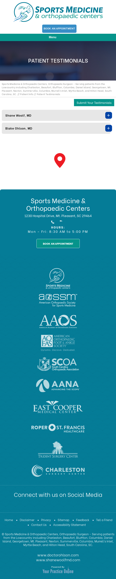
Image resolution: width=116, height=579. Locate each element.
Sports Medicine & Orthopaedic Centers (58, 204)
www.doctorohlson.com (58, 554)
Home (9, 520)
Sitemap (63, 520)
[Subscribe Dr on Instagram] (69, 506)
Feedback (82, 520)
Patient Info (26, 94)
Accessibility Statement (69, 524)
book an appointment (58, 243)
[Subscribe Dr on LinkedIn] (50, 506)
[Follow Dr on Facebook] (32, 506)
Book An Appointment (59, 28)
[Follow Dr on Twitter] (41, 506)
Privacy (46, 520)
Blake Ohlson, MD (18, 128)
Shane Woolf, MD (18, 115)
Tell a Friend (104, 520)
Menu (57, 37)
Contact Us (39, 524)
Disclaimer (27, 520)
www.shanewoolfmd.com (58, 559)
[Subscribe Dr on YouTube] (60, 506)
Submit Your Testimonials (94, 102)
